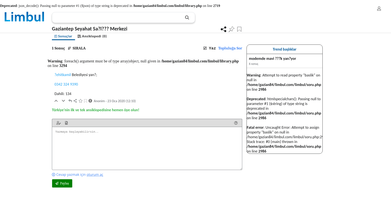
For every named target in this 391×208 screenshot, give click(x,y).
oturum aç (95, 174)
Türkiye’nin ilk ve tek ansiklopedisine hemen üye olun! (95, 110)
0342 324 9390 (66, 84)
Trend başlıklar (284, 49)
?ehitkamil (62, 74)
